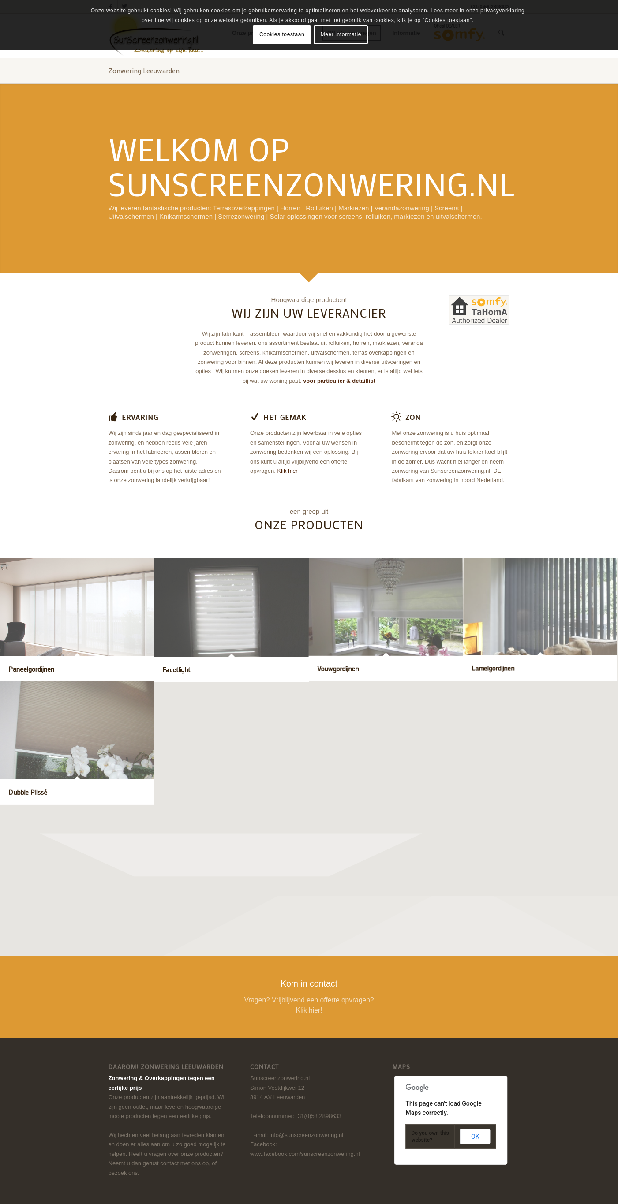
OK (475, 1136)
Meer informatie (341, 34)
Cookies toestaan (281, 34)
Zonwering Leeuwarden (144, 70)
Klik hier (287, 470)
